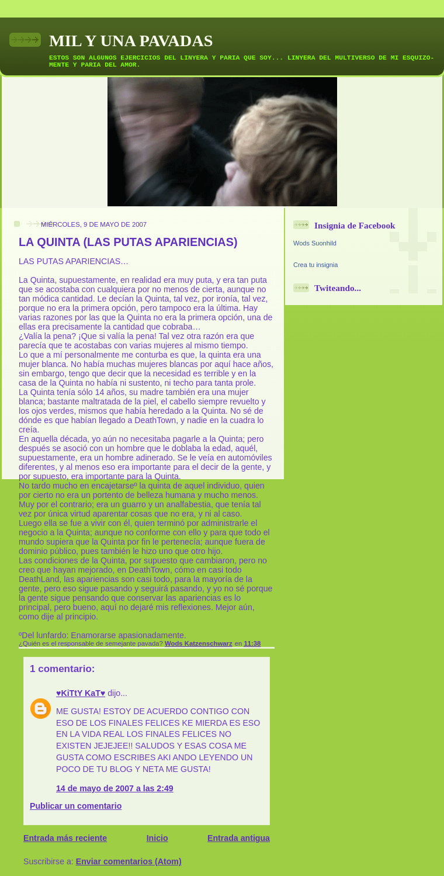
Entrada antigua (238, 838)
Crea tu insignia (315, 264)
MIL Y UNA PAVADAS (131, 41)
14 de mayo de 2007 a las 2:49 (115, 788)
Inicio (157, 838)
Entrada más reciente (65, 838)
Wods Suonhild (315, 243)
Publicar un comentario (76, 806)
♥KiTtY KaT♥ (80, 693)
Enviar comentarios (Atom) (129, 861)
